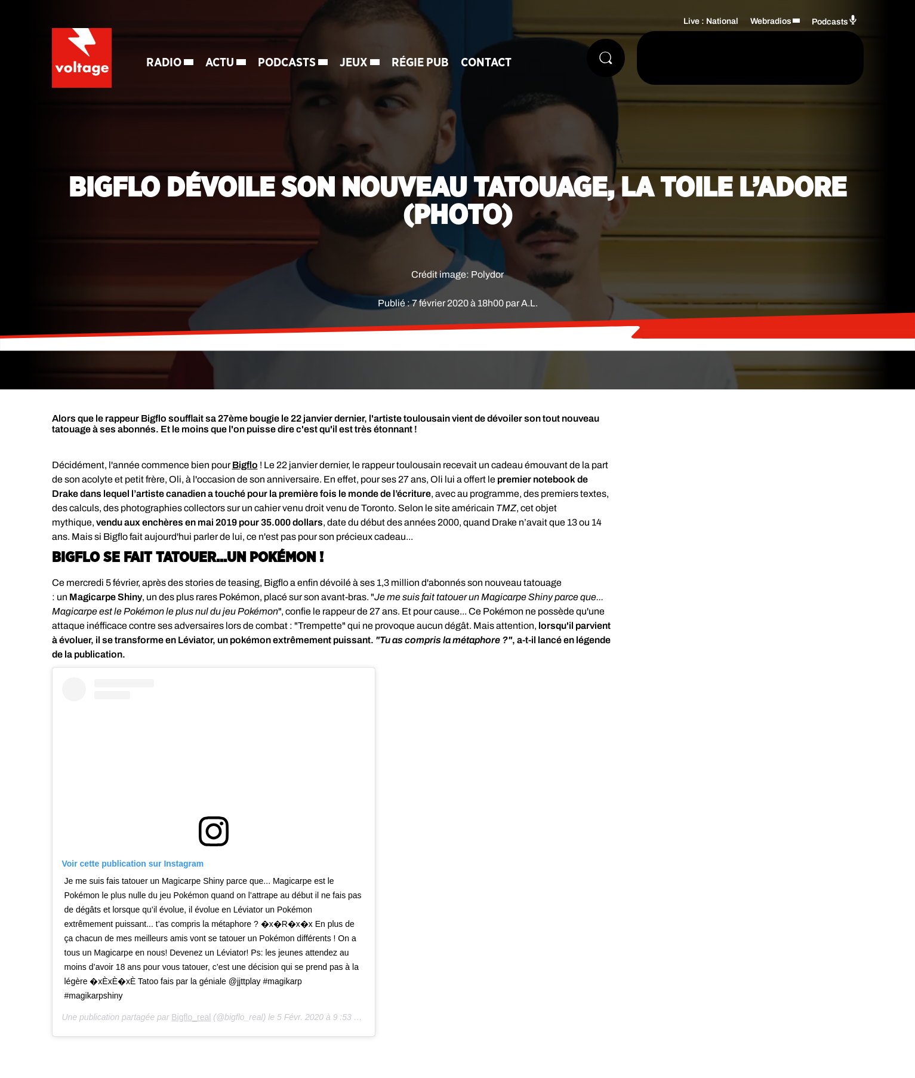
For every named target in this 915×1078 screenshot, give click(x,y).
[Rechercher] (606, 58)
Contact (486, 63)
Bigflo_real (191, 1017)
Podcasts (287, 63)
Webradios (770, 21)
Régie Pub (420, 63)
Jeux (354, 63)
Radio (163, 63)
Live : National (710, 21)
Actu (219, 63)
